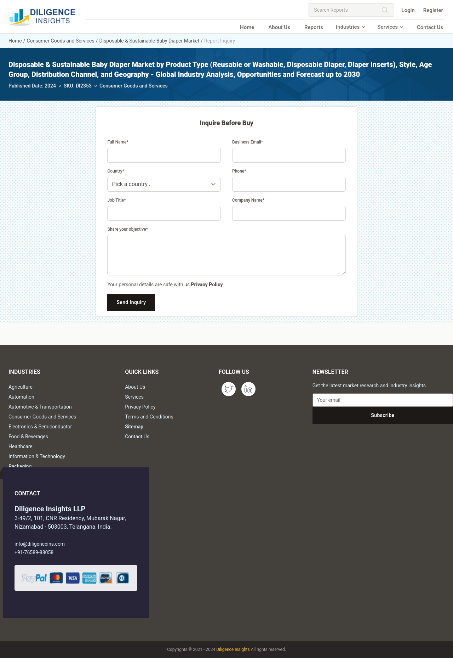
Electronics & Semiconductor (40, 426)
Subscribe (382, 415)
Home (247, 27)
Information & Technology (36, 456)
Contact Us (430, 27)
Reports (313, 27)
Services (390, 27)
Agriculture (20, 387)
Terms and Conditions (149, 417)
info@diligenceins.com (40, 544)
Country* (115, 171)
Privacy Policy (207, 284)
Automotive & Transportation (40, 407)
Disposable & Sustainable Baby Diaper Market (149, 41)
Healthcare (20, 446)
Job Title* (116, 200)
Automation (21, 397)
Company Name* (248, 200)
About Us (279, 27)
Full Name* (117, 142)
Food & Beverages (28, 436)
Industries (351, 27)
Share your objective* (127, 229)
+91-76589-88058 (34, 552)
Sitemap (134, 426)
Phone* (239, 171)
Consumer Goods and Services (60, 41)
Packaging (19, 466)
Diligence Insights (233, 649)
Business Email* (247, 142)
